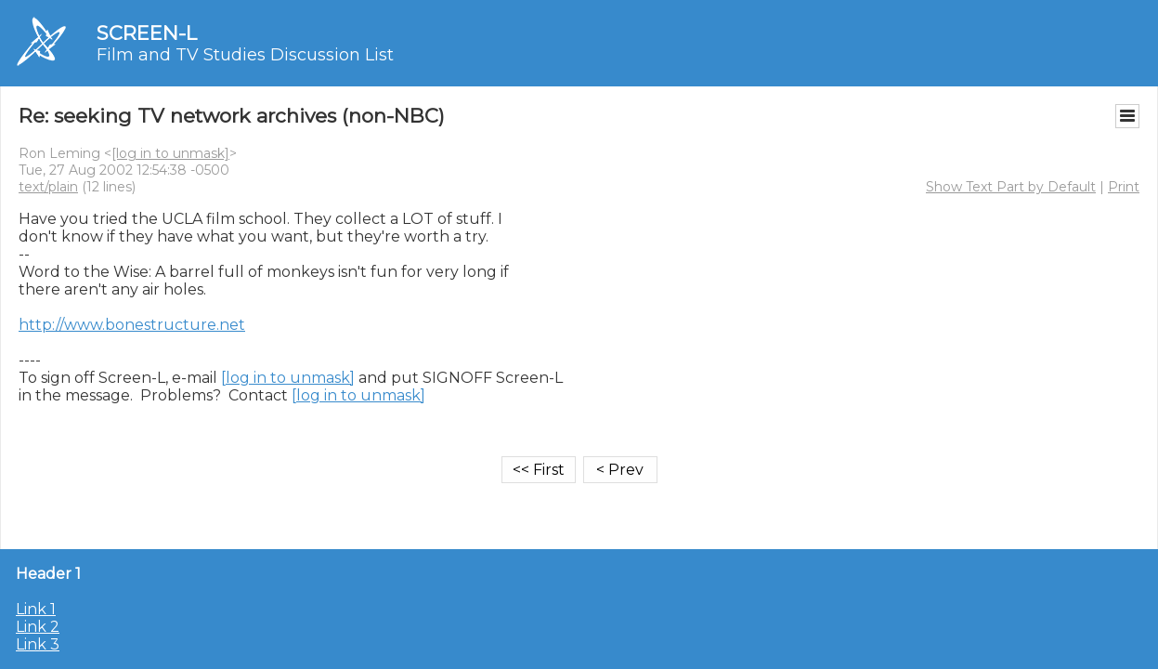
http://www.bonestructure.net (132, 325)
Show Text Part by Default (1011, 186)
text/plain (48, 186)
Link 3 (37, 644)
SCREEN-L (147, 33)
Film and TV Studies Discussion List (245, 55)
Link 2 (37, 627)
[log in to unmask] (170, 153)
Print (1123, 186)
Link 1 (36, 609)
